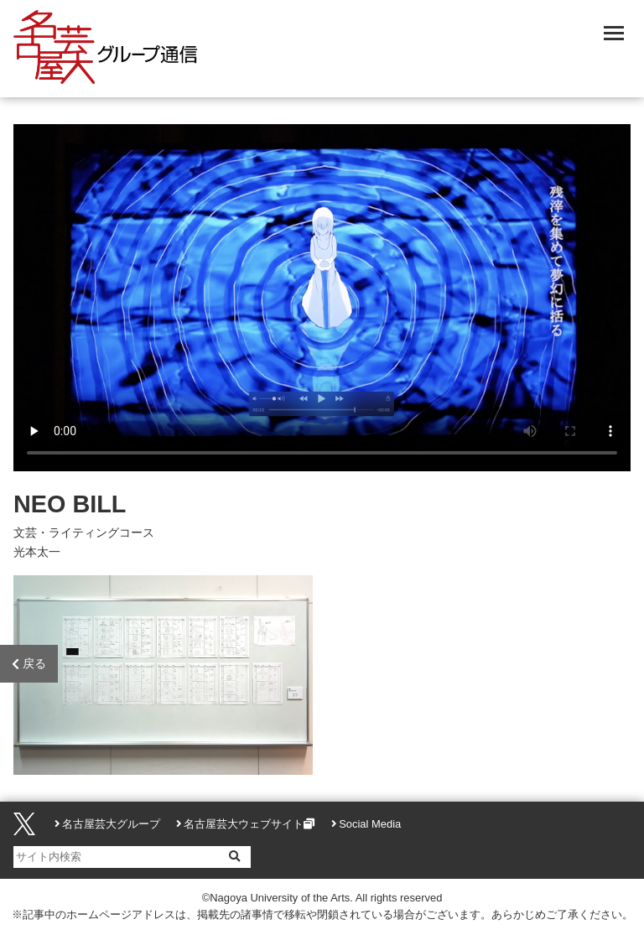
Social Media (370, 824)
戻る (29, 664)
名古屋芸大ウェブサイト (244, 824)
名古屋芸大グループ (111, 824)
